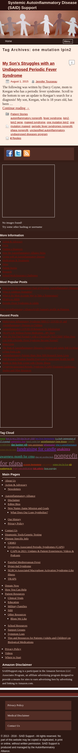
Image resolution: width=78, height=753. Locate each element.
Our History (14, 519)
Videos (9, 653)
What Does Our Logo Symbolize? (29, 512)
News (5, 264)
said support (47, 464)
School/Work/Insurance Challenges (20, 275)
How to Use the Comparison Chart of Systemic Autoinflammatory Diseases (40, 288)
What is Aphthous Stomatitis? (17, 291)
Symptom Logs (16, 633)
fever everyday (50, 468)
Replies (15, 138)
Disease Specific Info (16, 538)
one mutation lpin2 (57, 122)
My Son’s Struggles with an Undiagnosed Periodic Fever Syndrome (29, 69)
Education (13, 602)
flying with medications (22, 468)
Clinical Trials (15, 597)
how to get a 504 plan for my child (20, 438)
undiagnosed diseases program (29, 134)
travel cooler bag (33, 441)
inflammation (49, 445)
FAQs (5, 245)
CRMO (12, 542)
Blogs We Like (19, 618)
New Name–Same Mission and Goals (28, 508)
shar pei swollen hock (44, 457)
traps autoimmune (35, 445)
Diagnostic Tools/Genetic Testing (23, 534)
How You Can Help (15, 589)
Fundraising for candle (36, 448)
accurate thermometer (32, 464)
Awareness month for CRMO (17, 456)
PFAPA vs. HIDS (11, 299)
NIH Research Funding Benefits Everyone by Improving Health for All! (38, 359)
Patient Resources (15, 593)
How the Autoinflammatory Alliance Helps (24, 252)
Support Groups (16, 629)
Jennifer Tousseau (46, 81)
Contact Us (11, 530)
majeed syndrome (34, 122)
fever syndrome (52, 118)
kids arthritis (38, 468)
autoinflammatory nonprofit (26, 118)
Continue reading (16, 108)
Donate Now (12, 585)
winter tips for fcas (60, 464)
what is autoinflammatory (66, 445)
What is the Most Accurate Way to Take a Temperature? (30, 295)
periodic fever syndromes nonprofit (52, 126)
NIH (10, 610)
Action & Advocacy (12, 241)
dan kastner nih (19, 444)
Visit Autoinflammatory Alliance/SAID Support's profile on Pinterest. (34, 309)
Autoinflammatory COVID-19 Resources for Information (31, 329)
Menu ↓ (68, 41)
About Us (10, 480)
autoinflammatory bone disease (54, 441)
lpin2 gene (17, 122)
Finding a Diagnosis (12, 249)
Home (8, 41)
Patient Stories (19, 114)
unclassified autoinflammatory (47, 130)
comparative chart (18, 441)
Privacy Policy (16, 523)
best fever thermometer (45, 438)
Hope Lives (8, 344)
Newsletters (14, 488)
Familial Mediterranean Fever (24, 562)
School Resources (17, 625)
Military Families (17, 606)
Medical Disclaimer (18, 715)
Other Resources (17, 614)
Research (7, 271)
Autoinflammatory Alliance (20, 495)
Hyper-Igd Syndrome (19, 566)
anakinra (63, 449)
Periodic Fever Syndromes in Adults (20, 303)
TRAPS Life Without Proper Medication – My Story (28, 332)
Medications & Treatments (15, 260)
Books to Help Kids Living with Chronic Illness (26, 362)
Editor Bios (14, 504)
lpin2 (66, 118)
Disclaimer (14, 500)
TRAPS (12, 578)
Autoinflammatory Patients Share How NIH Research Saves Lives (35, 355)
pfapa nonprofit (19, 130)
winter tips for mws (8, 449)
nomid (2, 438)
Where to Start (13, 657)
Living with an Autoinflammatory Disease (23, 256)
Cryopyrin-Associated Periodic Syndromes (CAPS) (36, 546)
